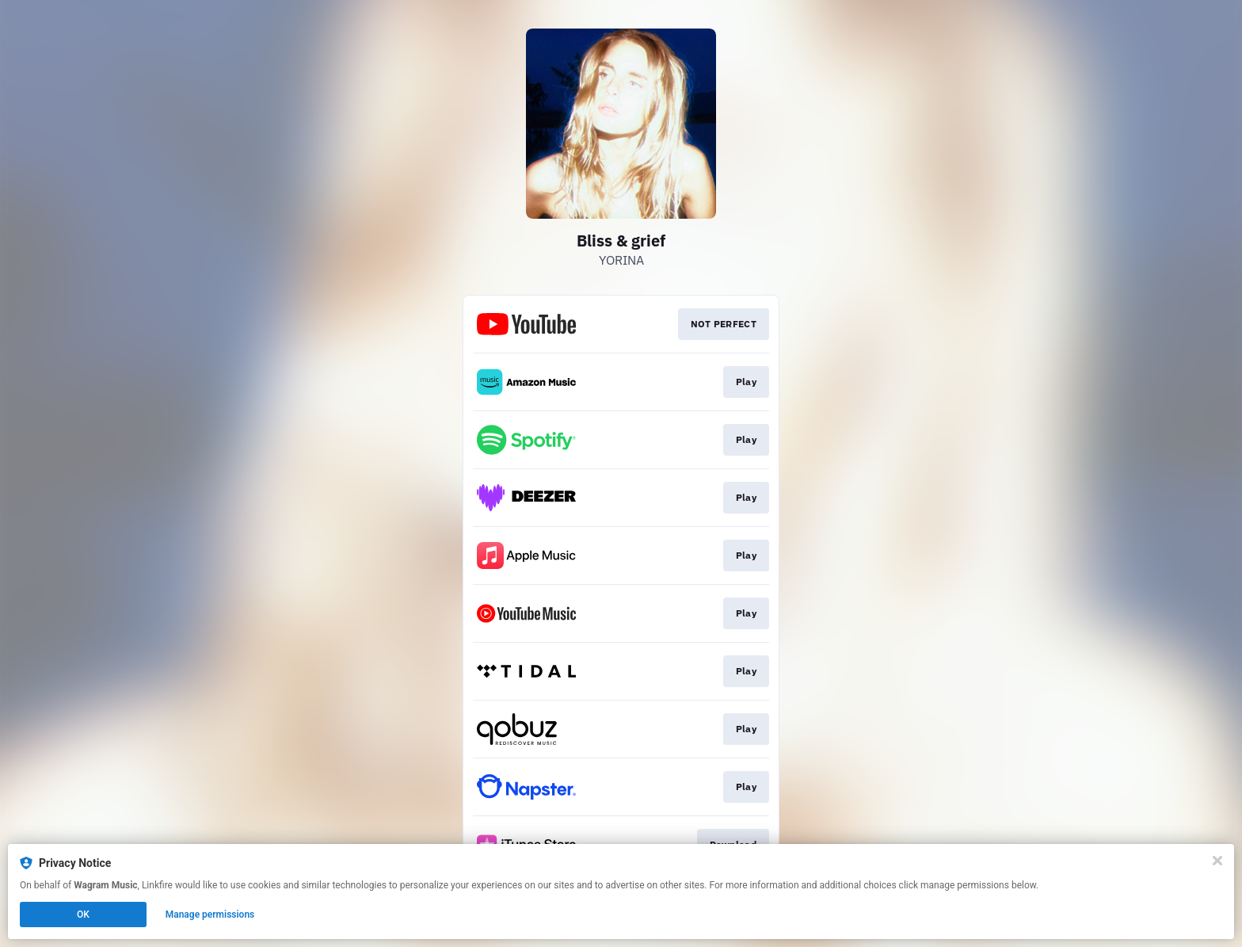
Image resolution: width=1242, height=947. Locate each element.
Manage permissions (210, 914)
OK (83, 914)
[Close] (1217, 860)
